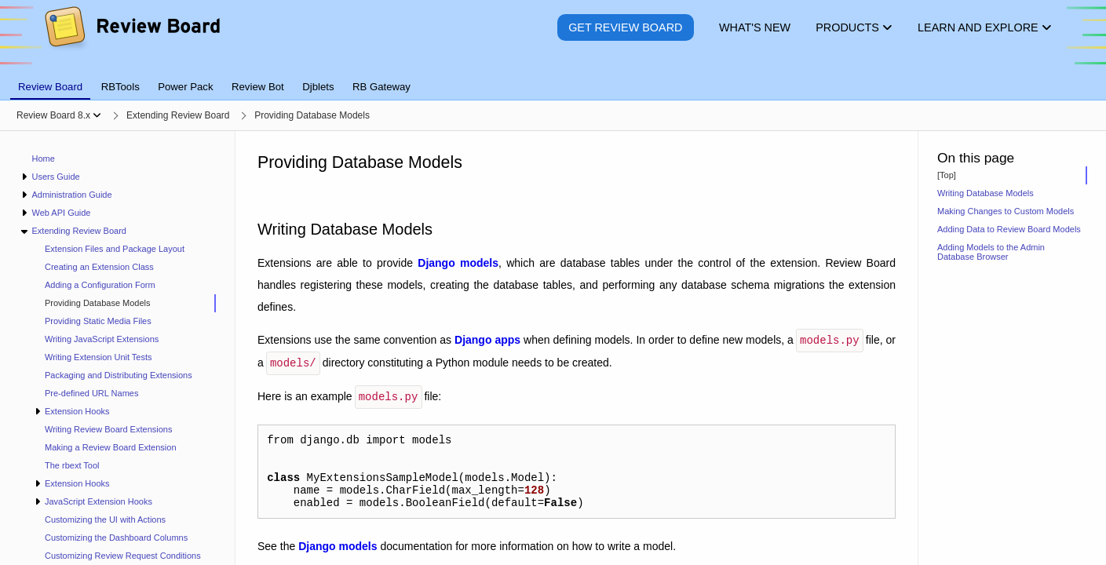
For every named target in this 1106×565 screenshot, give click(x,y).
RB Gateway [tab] (381, 87)
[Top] (946, 175)
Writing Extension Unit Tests (98, 357)
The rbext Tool (72, 465)
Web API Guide (60, 212)
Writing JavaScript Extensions (102, 339)
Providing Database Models (98, 303)
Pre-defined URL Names (91, 393)
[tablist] (553, 77)
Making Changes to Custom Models (1005, 211)
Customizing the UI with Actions (105, 519)
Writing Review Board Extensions (108, 429)
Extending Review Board (78, 230)
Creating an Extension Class (99, 267)
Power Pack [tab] (185, 87)
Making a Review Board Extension (111, 447)
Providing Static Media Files (98, 321)
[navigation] (117, 348)
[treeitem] (124, 303)
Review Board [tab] (50, 87)
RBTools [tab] (120, 87)
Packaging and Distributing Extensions (118, 375)
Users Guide (55, 176)
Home (43, 158)
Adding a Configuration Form (100, 285)
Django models (458, 263)
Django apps (487, 340)
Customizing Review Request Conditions (123, 555)
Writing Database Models (985, 193)
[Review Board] (131, 39)
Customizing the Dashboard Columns (116, 537)
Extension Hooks (77, 411)
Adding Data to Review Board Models (1009, 229)
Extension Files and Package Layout (114, 248)
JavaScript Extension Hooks (98, 501)
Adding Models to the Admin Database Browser (991, 251)
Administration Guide (71, 194)
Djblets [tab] (318, 87)
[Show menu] (97, 115)
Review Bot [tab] (258, 87)
